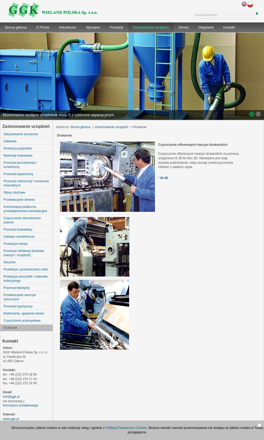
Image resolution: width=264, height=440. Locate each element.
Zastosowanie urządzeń (151, 27)
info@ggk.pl (11, 397)
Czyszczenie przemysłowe (22, 320)
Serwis (183, 27)
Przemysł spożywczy (18, 306)
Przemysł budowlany (17, 229)
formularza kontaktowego (20, 405)
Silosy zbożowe (14, 192)
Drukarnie (10, 328)
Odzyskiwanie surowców (20, 134)
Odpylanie (206, 27)
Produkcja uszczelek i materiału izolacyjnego (25, 279)
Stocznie (9, 262)
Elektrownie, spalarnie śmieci (23, 313)
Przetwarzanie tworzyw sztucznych (19, 297)
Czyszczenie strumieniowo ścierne (22, 220)
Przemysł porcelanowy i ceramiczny (20, 165)
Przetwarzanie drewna (19, 200)
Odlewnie (10, 141)
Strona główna (16, 27)
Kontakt (229, 27)
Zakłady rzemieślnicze (19, 236)
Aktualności (67, 27)
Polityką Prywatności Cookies (126, 428)
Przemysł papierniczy (18, 174)
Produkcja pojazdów (17, 148)
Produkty (116, 27)
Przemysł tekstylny (16, 288)
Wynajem (93, 27)
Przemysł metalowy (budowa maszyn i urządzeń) (23, 253)
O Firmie (42, 27)
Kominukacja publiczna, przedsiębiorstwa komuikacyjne (25, 209)
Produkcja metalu (15, 244)
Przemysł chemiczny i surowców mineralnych (26, 183)
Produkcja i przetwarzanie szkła (25, 269)
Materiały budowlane (17, 155)
